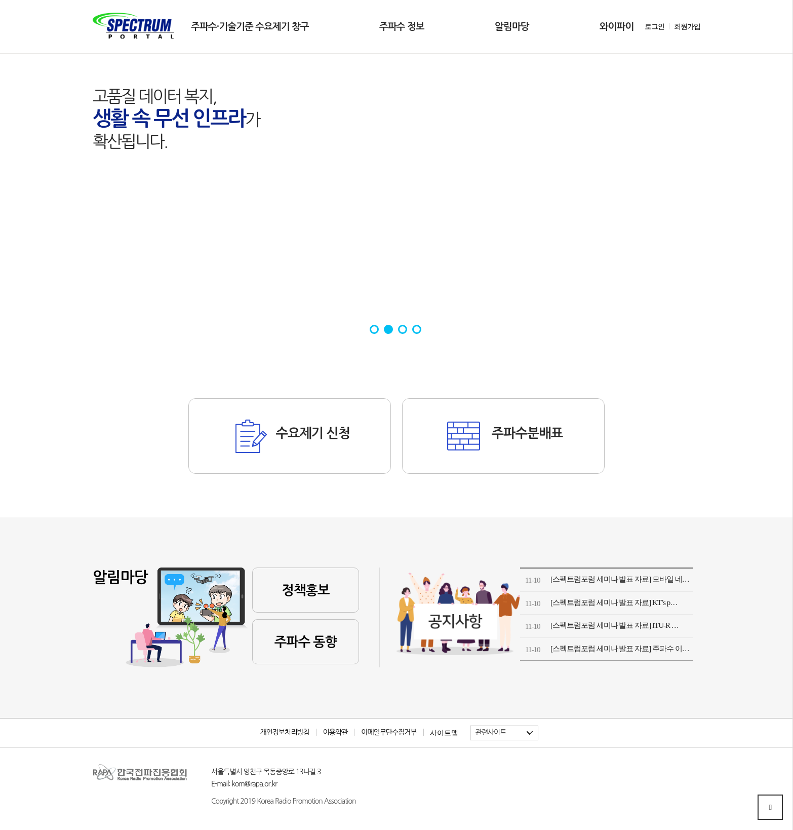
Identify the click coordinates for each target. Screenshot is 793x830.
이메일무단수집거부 (388, 732)
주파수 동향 (305, 642)
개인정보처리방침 (284, 732)
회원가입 (687, 26)
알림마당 (512, 26)
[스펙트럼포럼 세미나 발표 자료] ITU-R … (614, 625)
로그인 (654, 26)
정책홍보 (306, 590)
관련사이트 (490, 732)
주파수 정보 (401, 26)
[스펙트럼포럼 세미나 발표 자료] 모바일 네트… (621, 579)
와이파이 (616, 26)
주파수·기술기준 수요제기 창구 (249, 26)
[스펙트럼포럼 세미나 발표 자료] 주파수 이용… (621, 649)
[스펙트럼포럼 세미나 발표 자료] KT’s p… (613, 602)
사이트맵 (444, 732)
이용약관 (335, 732)
